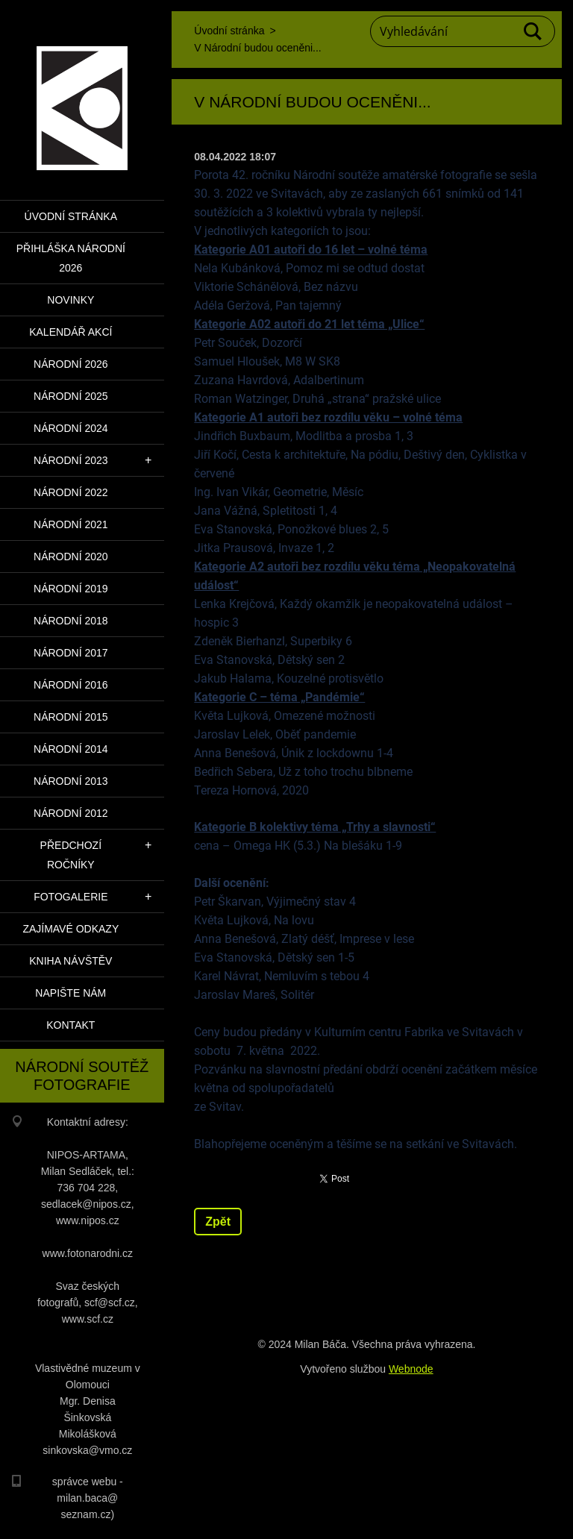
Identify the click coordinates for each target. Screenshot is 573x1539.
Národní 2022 (71, 492)
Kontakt (70, 1025)
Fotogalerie (70, 897)
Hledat (533, 31)
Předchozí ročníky (70, 855)
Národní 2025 (71, 396)
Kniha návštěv (70, 961)
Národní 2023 (71, 460)
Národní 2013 (71, 781)
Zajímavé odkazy (70, 929)
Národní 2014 (71, 749)
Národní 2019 (71, 589)
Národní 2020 (71, 556)
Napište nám (70, 993)
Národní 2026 (71, 364)
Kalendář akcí (70, 332)
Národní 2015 (71, 717)
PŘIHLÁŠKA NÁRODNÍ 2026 (70, 258)
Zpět (218, 1221)
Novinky (70, 300)
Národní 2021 (71, 524)
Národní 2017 (71, 653)
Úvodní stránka (71, 216)
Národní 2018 (71, 621)
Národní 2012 (71, 813)
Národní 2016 (71, 685)
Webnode (411, 1369)
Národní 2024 (71, 428)
